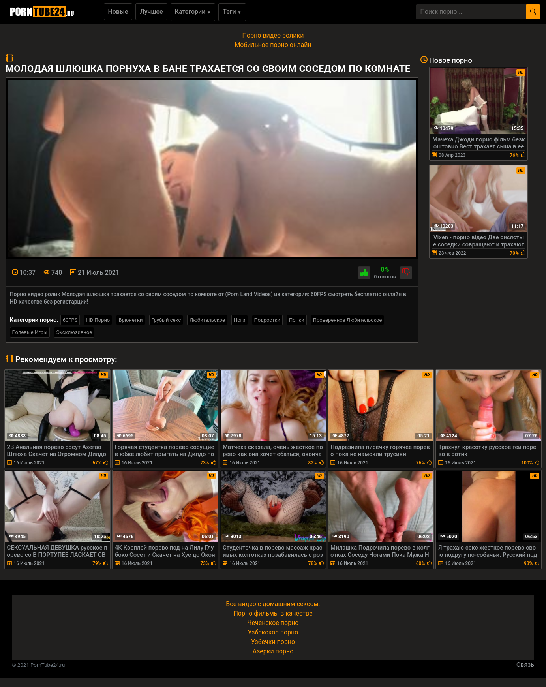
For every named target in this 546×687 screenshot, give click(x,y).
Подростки (267, 320)
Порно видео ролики (273, 35)
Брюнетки (130, 320)
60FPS (70, 320)
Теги (232, 11)
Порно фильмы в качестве (272, 613)
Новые (118, 11)
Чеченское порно (273, 623)
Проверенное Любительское (347, 320)
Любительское (207, 320)
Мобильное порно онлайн (273, 45)
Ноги (240, 320)
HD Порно (98, 320)
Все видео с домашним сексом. (273, 604)
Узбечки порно (273, 642)
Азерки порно (273, 651)
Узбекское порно (273, 632)
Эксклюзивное (74, 332)
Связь (525, 664)
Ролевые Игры (30, 332)
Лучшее (151, 11)
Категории (193, 11)
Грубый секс (166, 320)
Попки (296, 320)
